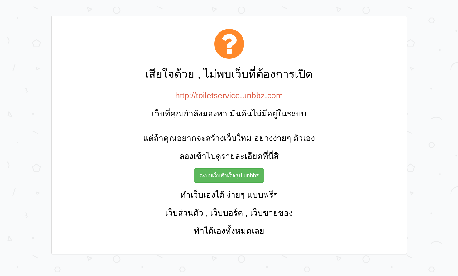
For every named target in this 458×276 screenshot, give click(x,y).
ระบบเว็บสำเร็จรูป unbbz (229, 175)
